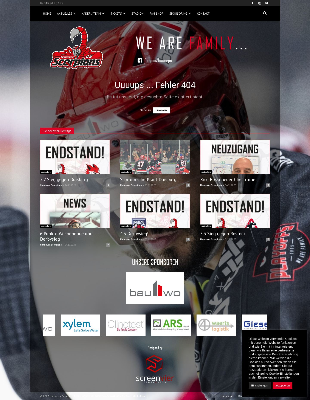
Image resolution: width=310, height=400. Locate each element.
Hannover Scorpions (51, 185)
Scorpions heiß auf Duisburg (148, 179)
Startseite (161, 110)
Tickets (117, 13)
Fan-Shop (156, 13)
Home (47, 13)
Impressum (227, 396)
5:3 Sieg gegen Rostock (223, 234)
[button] (265, 13)
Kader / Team (93, 13)
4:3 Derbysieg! (134, 234)
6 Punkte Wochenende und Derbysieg (66, 236)
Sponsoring (180, 13)
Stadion (138, 13)
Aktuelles (66, 13)
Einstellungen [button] (259, 385)
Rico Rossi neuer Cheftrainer (228, 179)
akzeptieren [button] (282, 385)
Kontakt (203, 13)
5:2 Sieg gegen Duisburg (64, 179)
